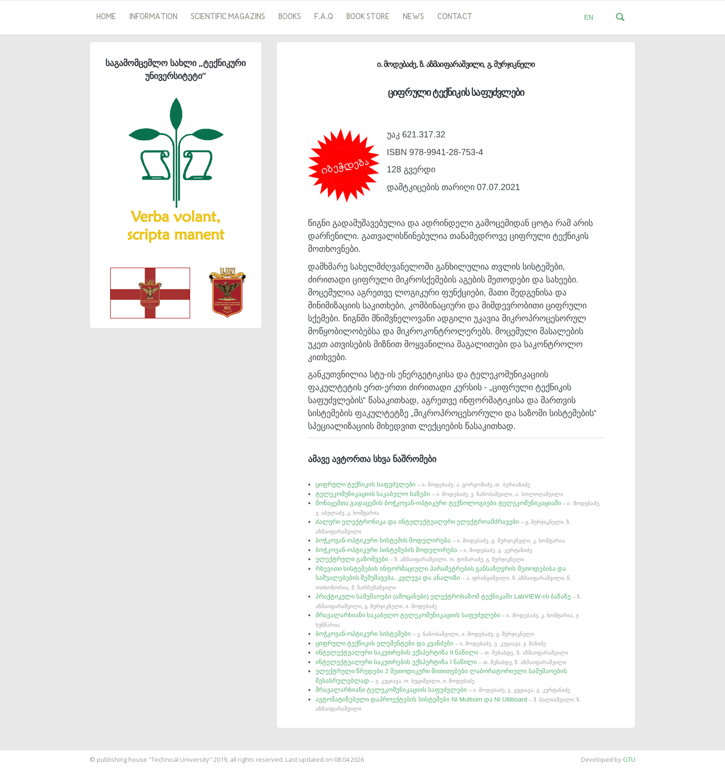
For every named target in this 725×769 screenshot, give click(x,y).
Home (106, 17)
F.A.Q (323, 17)
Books (289, 17)
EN (588, 17)
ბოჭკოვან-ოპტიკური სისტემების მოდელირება (424, 550)
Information (153, 17)
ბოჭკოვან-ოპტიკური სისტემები (425, 633)
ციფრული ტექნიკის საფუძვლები (423, 484)
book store (367, 17)
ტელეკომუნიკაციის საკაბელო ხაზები (439, 494)
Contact (454, 17)
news (413, 17)
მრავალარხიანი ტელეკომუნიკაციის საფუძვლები (443, 689)
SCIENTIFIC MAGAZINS (228, 17)
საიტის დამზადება (28, 754)
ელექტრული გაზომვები (420, 559)
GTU (629, 759)
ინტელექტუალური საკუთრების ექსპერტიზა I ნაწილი (441, 662)
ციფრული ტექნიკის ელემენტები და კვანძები (431, 643)
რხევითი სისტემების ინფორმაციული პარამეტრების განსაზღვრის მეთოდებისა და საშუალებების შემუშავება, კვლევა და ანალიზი (444, 577)
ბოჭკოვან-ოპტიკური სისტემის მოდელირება (440, 540)
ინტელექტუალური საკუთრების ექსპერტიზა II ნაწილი (442, 652)
